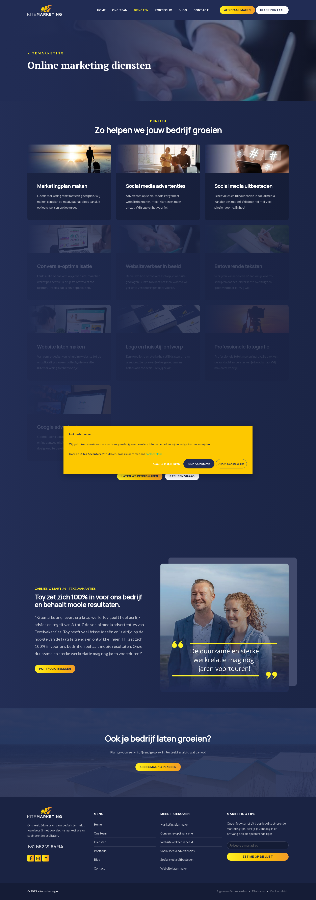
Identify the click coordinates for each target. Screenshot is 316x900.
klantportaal (272, 10)
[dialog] (158, 450)
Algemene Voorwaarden (232, 891)
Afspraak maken (237, 10)
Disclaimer (258, 891)
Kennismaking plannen (158, 767)
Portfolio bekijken (55, 669)
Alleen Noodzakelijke (231, 463)
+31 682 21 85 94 (45, 846)
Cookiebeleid (278, 891)
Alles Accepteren (199, 463)
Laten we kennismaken (140, 476)
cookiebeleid (154, 453)
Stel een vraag (182, 476)
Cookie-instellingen (166, 463)
